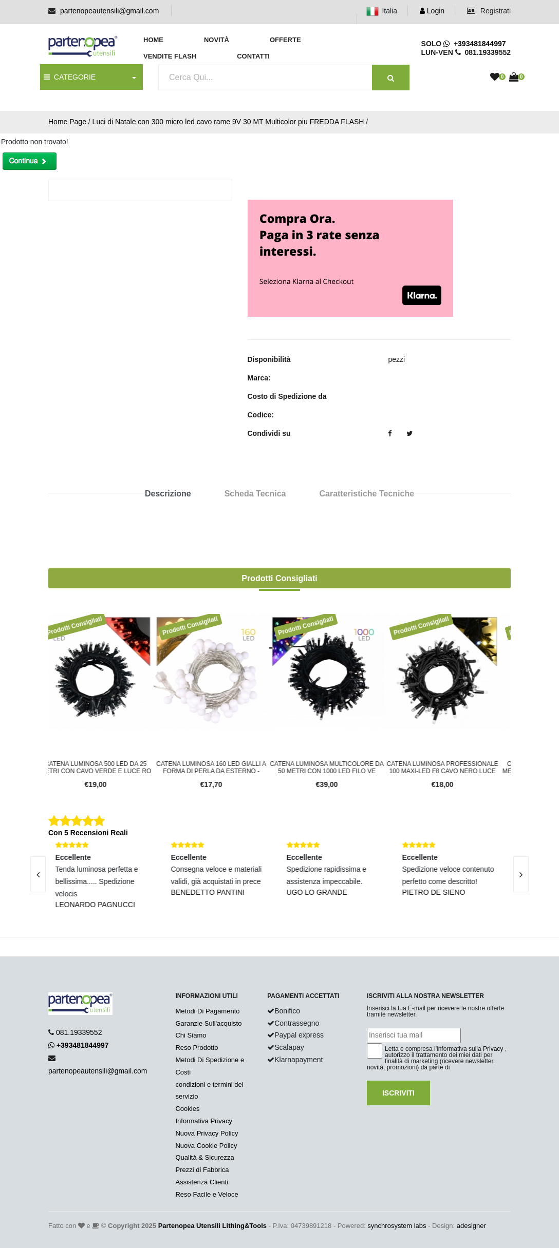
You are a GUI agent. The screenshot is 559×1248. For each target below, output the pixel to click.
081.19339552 (79, 1032)
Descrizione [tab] (168, 493)
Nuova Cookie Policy (206, 1145)
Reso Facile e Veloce (206, 1194)
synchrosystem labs (396, 1226)
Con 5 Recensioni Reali (88, 833)
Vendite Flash (169, 56)
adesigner (471, 1226)
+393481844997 (474, 44)
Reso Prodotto (196, 1047)
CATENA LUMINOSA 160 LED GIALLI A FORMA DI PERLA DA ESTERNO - (222, 767)
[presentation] (521, 874)
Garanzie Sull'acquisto (208, 1023)
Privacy (493, 1048)
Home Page (67, 122)
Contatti (253, 56)
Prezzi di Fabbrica (202, 1170)
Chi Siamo (190, 1035)
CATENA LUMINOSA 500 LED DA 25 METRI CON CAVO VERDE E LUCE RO (105, 767)
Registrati (489, 11)
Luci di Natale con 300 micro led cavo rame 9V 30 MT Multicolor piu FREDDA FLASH (228, 122)
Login (432, 11)
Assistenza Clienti (201, 1182)
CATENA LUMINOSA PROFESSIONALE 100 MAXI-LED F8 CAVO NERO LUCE (453, 767)
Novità (216, 40)
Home (153, 40)
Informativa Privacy (203, 1121)
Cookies (187, 1108)
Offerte (285, 40)
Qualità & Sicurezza (204, 1157)
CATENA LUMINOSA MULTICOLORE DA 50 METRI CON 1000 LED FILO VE (338, 767)
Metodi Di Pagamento (207, 1011)
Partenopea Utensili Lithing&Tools (212, 1226)
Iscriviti (398, 1093)
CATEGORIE (70, 77)
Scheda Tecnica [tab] (255, 493)
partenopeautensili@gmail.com (109, 11)
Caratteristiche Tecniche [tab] (366, 493)
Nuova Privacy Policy (206, 1133)
